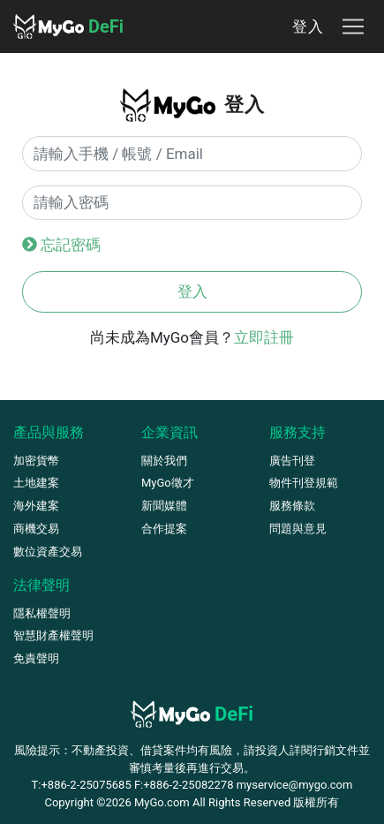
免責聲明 (36, 658)
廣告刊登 (292, 460)
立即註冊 (264, 337)
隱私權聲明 (42, 613)
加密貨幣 (36, 460)
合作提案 (164, 528)
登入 (308, 25)
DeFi (68, 26)
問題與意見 (298, 528)
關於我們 (164, 460)
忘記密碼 (71, 244)
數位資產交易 (47, 551)
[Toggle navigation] (353, 26)
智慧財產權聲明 (53, 635)
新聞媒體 (164, 505)
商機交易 (36, 528)
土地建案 (36, 482)
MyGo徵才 (167, 482)
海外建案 (36, 505)
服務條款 (292, 505)
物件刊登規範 (303, 482)
